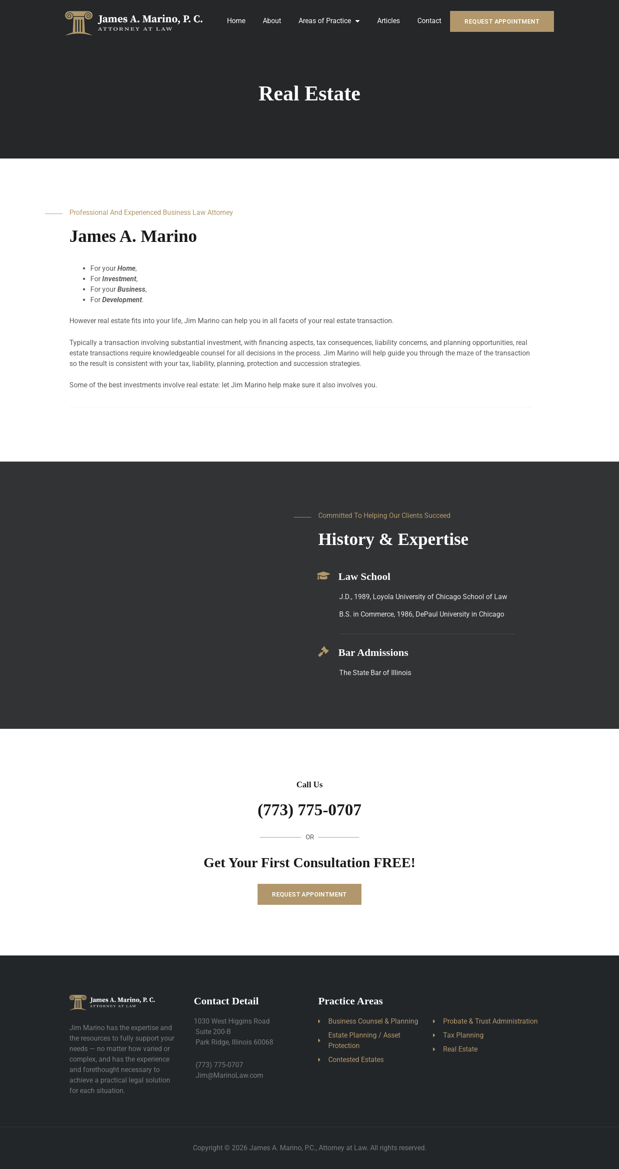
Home (236, 21)
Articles (388, 21)
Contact (429, 21)
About (272, 21)
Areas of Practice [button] (329, 21)
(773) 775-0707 (309, 809)
